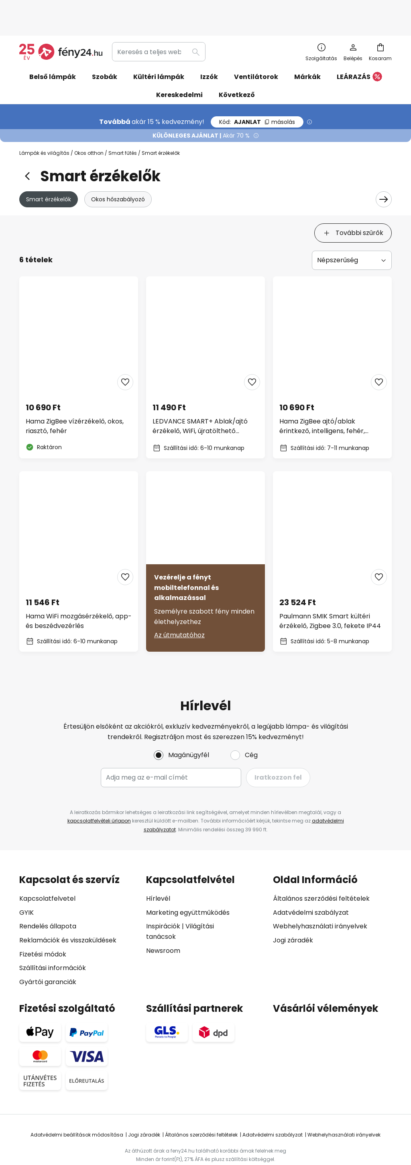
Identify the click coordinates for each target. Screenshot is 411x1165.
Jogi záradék (293, 913)
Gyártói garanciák (47, 955)
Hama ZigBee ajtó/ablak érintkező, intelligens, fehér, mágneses (322, 399)
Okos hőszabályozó (118, 173)
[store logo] (60, 26)
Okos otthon (89, 127)
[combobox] (158, 25)
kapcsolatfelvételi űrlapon (99, 794)
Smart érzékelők (48, 173)
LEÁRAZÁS (359, 51)
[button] (125, 355)
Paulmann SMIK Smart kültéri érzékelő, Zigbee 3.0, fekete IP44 (330, 594)
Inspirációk (163, 899)
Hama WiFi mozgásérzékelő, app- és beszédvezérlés (79, 594)
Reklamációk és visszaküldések (67, 913)
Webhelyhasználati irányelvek (320, 899)
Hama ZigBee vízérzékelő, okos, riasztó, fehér (75, 399)
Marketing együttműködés (188, 885)
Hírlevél (158, 872)
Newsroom (163, 923)
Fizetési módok (42, 927)
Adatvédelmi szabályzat (311, 885)
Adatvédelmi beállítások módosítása (77, 1108)
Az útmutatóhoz (179, 608)
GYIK (26, 885)
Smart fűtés (122, 127)
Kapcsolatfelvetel (47, 872)
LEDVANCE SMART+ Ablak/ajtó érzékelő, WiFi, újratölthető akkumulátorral (200, 399)
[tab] (39, 207)
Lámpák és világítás (44, 127)
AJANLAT (257, 96)
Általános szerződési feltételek (321, 872)
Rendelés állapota (47, 899)
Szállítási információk (52, 941)
